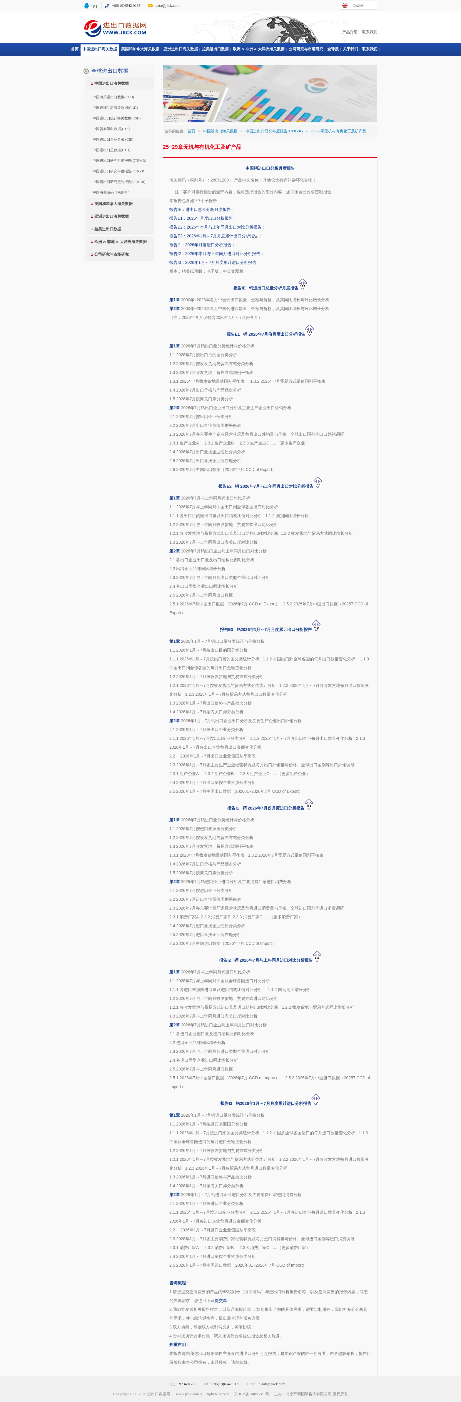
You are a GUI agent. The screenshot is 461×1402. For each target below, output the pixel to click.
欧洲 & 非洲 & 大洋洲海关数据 (259, 49)
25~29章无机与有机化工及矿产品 (338, 131)
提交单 (221, 1300)
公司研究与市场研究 (306, 49)
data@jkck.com (168, 5)
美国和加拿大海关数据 (140, 49)
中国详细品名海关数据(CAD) (115, 108)
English (358, 5)
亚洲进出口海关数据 (180, 49)
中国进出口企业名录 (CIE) (113, 139)
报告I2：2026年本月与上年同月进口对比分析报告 (214, 253)
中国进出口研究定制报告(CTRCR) (119, 182)
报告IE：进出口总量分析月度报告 (200, 209)
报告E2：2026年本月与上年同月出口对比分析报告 (215, 227)
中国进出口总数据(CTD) (111, 150)
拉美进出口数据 (215, 49)
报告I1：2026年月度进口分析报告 (200, 244)
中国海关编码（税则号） (112, 192)
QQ (94, 6)
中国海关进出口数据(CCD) (113, 97)
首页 (74, 49)
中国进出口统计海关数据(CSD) (117, 118)
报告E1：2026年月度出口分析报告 (201, 218)
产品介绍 (350, 32)
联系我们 (370, 32)
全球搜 (333, 49)
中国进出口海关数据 (100, 49)
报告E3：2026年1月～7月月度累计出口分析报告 (213, 236)
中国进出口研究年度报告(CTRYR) (119, 171)
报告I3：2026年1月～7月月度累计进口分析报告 (212, 262)
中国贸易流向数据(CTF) (111, 129)
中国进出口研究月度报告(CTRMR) (119, 161)
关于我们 (350, 49)
